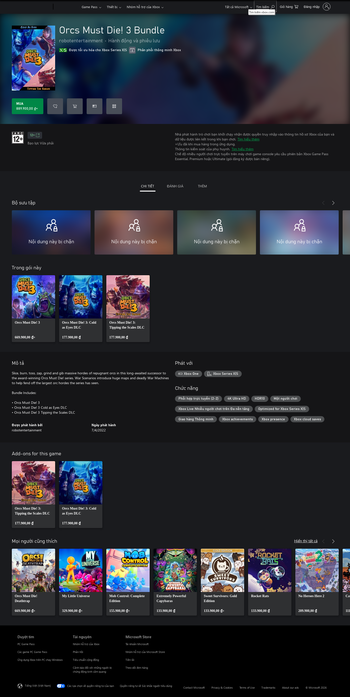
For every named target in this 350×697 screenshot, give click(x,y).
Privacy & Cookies (222, 687)
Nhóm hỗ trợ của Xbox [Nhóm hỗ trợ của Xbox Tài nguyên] (86, 644)
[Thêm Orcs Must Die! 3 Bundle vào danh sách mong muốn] (55, 106)
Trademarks (268, 687)
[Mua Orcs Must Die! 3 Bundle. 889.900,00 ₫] (27, 106)
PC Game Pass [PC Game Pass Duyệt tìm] (26, 644)
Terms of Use (247, 687)
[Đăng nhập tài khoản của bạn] (317, 7)
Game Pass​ (89, 7)
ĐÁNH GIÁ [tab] (175, 186)
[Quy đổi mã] (114, 106)
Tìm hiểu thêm (248, 139)
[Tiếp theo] (333, 202)
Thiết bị (112, 7)
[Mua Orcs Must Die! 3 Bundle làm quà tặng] (94, 106)
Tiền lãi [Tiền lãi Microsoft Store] (130, 659)
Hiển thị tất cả (306, 540)
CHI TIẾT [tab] (147, 186)
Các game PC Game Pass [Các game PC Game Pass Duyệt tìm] (32, 651)
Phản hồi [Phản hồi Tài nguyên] (78, 651)
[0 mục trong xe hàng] (289, 6)
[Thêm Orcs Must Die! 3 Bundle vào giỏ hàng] (75, 106)
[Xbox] (67, 7)
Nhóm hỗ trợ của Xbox (143, 7)
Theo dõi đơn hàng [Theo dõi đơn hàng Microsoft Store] (137, 667)
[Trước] (323, 202)
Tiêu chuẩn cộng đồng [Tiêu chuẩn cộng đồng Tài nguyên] (86, 659)
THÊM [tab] (202, 186)
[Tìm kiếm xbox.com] (265, 6)
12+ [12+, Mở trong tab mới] (35, 135)
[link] (33, 308)
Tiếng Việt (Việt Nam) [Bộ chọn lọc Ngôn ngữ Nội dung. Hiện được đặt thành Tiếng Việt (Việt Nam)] (38, 685)
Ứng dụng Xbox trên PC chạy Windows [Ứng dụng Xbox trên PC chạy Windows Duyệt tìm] (40, 659)
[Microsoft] (34, 7)
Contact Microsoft (194, 687)
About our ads (290, 687)
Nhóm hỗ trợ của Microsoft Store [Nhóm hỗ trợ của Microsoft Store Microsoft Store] (145, 651)
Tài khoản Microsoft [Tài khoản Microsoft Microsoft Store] (137, 644)
